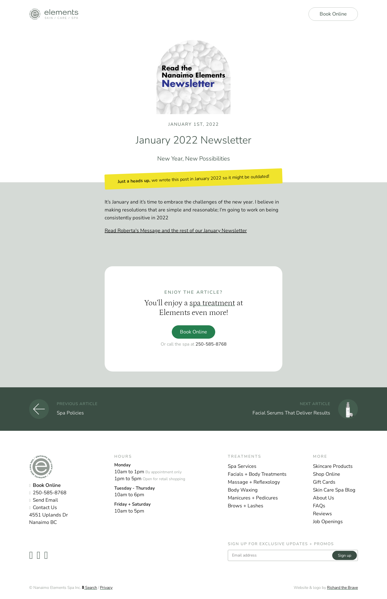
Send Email (45, 500)
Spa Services (242, 466)
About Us (323, 498)
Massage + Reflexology (254, 482)
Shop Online (326, 474)
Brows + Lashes (245, 505)
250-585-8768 (211, 344)
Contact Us (45, 507)
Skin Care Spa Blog (334, 490)
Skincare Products (333, 466)
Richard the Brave (342, 587)
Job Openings (328, 521)
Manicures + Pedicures (253, 498)
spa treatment (212, 303)
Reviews (322, 513)
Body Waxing (243, 490)
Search (89, 587)
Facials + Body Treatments (257, 474)
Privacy (106, 587)
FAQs (319, 505)
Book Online (333, 14)
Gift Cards (324, 482)
